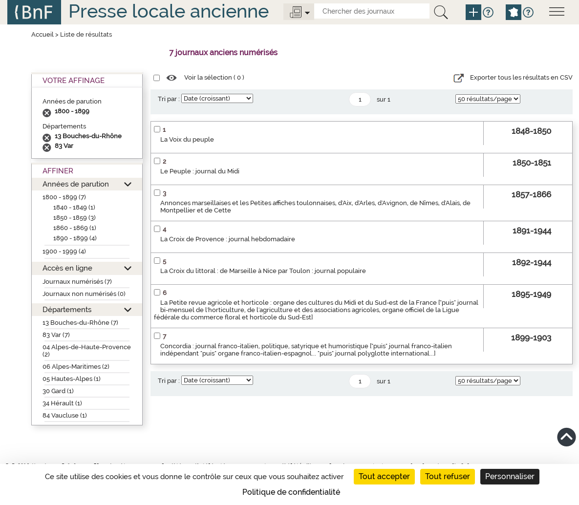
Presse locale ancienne (168, 11)
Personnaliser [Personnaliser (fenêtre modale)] (510, 476)
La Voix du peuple (187, 139)
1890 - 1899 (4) (75, 238)
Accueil (42, 34)
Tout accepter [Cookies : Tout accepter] (384, 476)
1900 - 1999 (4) (64, 251)
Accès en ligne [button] (67, 268)
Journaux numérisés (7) (77, 281)
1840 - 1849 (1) (74, 207)
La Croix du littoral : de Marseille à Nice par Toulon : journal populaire (263, 270)
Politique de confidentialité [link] (291, 492)
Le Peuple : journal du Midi (199, 171)
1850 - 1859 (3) (74, 217)
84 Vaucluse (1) (65, 415)
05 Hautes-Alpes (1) (72, 378)
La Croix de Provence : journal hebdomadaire (227, 239)
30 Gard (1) (58, 391)
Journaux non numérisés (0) (84, 293)
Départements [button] (67, 309)
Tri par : (169, 99)
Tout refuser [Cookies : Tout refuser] (447, 476)
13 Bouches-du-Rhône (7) (80, 322)
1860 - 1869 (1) (74, 227)
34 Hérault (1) (62, 403)
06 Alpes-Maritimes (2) (76, 366)
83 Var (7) (56, 334)
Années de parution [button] (76, 184)
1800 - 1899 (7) (64, 197)
